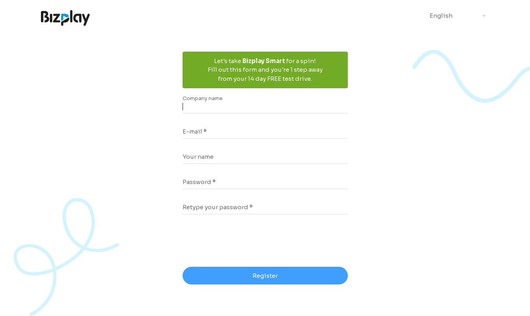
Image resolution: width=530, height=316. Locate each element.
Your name (198, 156)
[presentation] (246, 241)
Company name (203, 98)
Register (265, 275)
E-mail (192, 131)
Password (197, 182)
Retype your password (215, 207)
